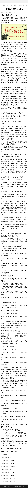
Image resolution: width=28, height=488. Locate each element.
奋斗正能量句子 (4, 457)
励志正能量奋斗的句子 (6, 481)
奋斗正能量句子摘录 (6, 472)
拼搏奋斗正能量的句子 (6, 478)
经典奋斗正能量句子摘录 (7, 466)
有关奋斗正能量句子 (6, 460)
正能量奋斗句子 (4, 454)
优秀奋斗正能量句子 (6, 463)
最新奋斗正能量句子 (6, 475)
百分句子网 (10, 5)
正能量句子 (21, 5)
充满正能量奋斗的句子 (6, 469)
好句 (15, 5)
